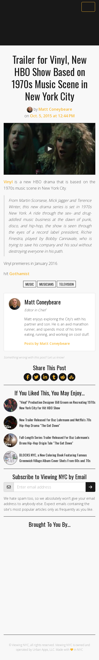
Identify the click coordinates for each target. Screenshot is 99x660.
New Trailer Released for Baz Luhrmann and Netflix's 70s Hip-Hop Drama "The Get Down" (55, 422)
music (29, 284)
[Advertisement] (49, 29)
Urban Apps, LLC (43, 650)
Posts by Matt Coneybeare (47, 343)
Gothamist (19, 273)
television (66, 284)
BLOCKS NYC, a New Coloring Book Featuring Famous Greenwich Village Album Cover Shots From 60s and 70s (54, 457)
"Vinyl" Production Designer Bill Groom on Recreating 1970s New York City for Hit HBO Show (57, 405)
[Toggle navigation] (88, 7)
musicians (46, 284)
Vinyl (8, 181)
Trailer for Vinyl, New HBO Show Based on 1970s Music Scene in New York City (49, 77)
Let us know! (56, 357)
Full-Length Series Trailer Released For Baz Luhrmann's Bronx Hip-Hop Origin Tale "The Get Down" (54, 440)
